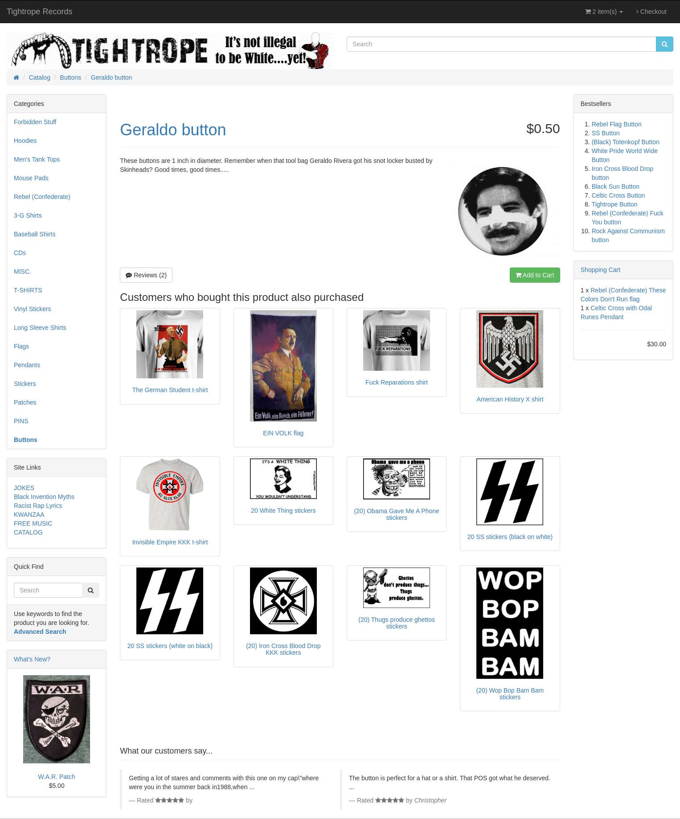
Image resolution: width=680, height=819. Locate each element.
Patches (25, 402)
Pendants (27, 365)
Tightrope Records (39, 11)
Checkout (651, 11)
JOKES (24, 487)
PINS (21, 421)
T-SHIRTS (28, 290)
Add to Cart (535, 275)
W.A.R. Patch (56, 776)
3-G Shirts (28, 215)
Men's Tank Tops (37, 159)
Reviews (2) (146, 275)
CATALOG (28, 532)
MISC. (22, 271)
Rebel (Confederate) (42, 196)
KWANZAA (29, 514)
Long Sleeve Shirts (40, 327)
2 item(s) (604, 11)
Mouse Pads (31, 178)
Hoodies (25, 140)
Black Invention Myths (44, 496)
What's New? (32, 659)
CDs (20, 252)
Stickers (25, 383)
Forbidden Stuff (35, 122)
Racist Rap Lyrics (38, 505)
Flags (21, 346)
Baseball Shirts (34, 234)
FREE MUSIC (33, 523)
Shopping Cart (601, 269)
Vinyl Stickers (32, 308)
